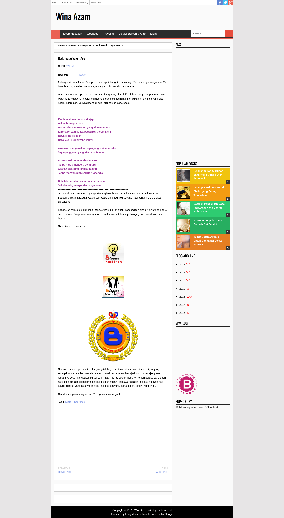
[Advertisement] (164, 17)
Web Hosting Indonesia (189, 407)
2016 (182, 312)
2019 (182, 288)
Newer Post (64, 471)
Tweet (82, 75)
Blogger (169, 514)
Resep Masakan (72, 33)
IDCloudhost (211, 407)
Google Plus (230, 2)
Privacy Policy (81, 2)
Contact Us (66, 2)
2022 (182, 264)
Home (55, 34)
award (67, 401)
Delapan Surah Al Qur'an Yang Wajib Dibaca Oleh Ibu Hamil (208, 175)
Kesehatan (92, 33)
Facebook (220, 2)
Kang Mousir (132, 514)
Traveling (109, 33)
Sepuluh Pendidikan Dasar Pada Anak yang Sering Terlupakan (210, 207)
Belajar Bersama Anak (132, 33)
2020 (182, 280)
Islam (153, 33)
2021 (182, 272)
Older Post (162, 471)
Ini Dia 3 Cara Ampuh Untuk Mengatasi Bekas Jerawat (208, 240)
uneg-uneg (79, 401)
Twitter (225, 2)
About (55, 2)
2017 (182, 304)
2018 (182, 296)
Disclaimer (96, 2)
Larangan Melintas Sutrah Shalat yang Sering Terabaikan (209, 191)
